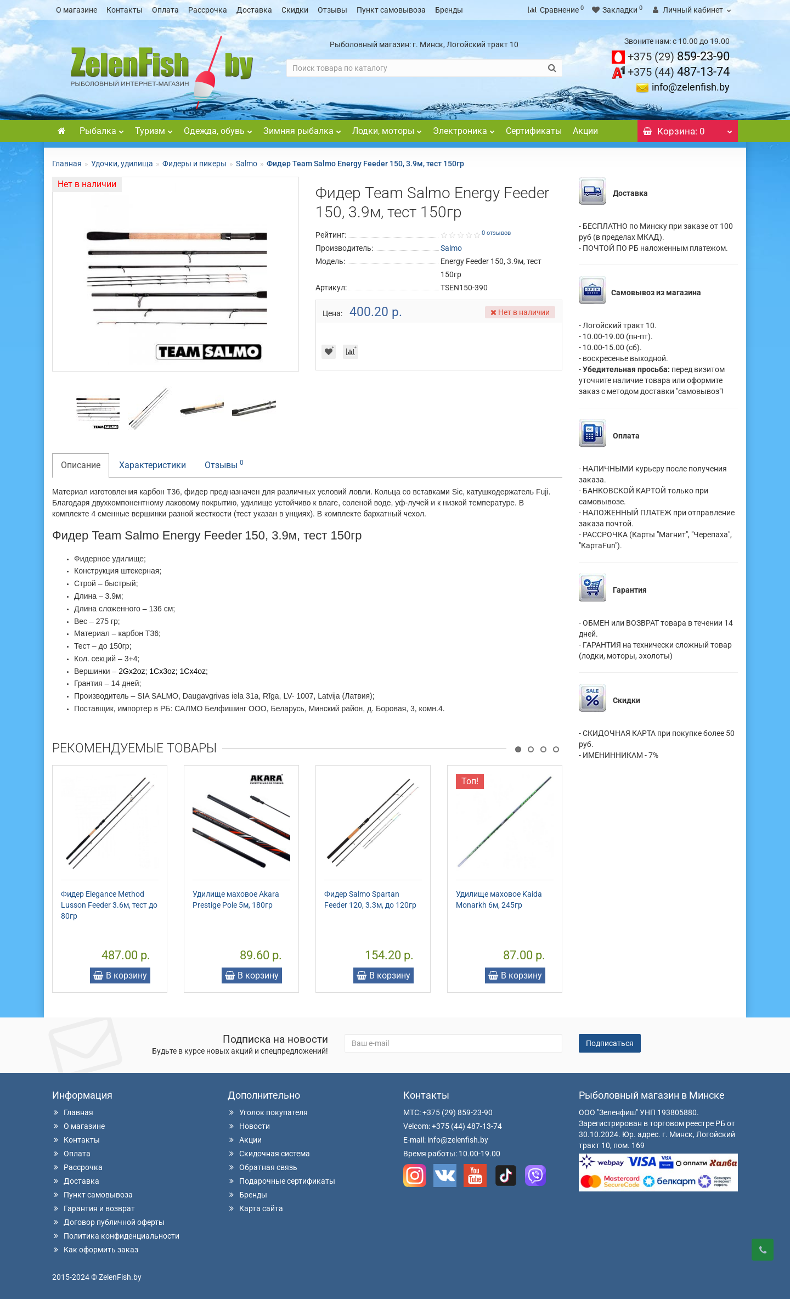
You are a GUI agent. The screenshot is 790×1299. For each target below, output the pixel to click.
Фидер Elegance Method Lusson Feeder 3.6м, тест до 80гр (109, 905)
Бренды (449, 9)
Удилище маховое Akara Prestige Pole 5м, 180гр (236, 899)
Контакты (124, 9)
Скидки (294, 9)
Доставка (254, 9)
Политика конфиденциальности (115, 1235)
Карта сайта (255, 1208)
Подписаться (610, 1043)
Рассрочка (207, 9)
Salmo (246, 163)
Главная (67, 163)
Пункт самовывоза (391, 9)
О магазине (76, 9)
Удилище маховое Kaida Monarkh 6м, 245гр (499, 899)
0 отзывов (496, 233)
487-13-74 (679, 71)
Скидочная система (269, 1153)
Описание (80, 465)
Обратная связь (262, 1167)
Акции (585, 131)
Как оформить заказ (95, 1249)
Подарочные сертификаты (281, 1181)
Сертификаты (534, 131)
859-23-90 (679, 56)
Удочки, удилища (122, 163)
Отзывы (332, 9)
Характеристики (152, 465)
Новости (249, 1126)
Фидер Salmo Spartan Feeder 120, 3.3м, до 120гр (370, 899)
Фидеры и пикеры (194, 163)
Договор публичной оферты (108, 1222)
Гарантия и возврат (93, 1208)
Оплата (165, 9)
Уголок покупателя (268, 1112)
